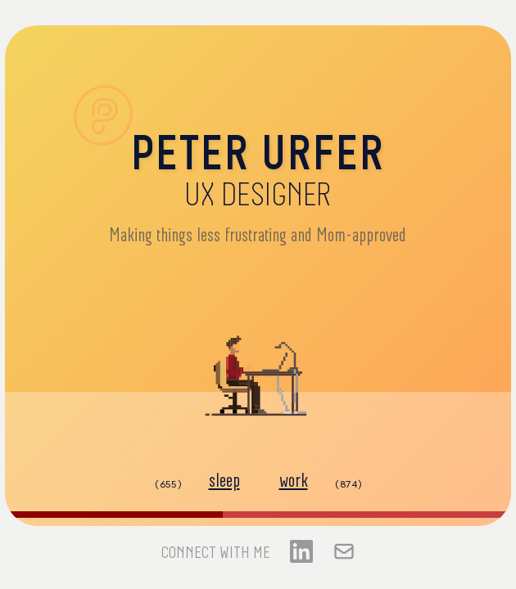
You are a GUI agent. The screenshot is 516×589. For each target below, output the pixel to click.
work (293, 481)
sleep (224, 481)
